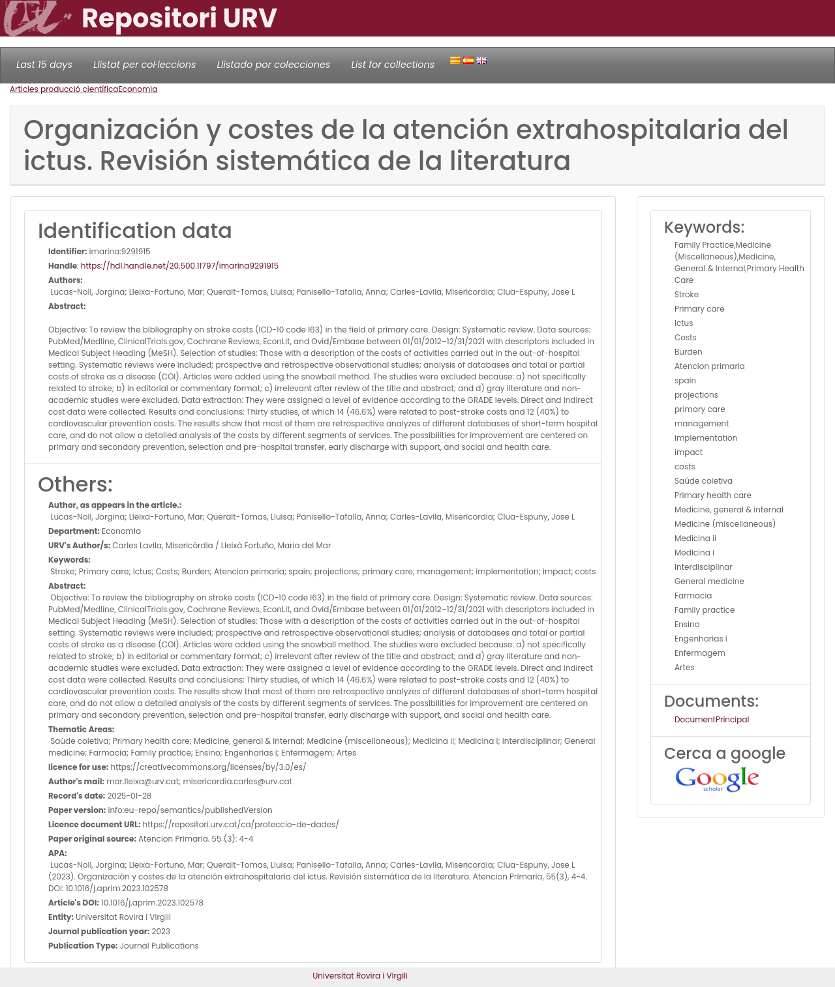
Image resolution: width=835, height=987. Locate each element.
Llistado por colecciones (274, 64)
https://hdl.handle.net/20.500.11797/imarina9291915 (180, 265)
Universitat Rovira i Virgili (360, 975)
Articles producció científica (64, 89)
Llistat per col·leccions (144, 64)
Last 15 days (44, 64)
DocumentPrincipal (712, 719)
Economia (137, 89)
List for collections (392, 64)
